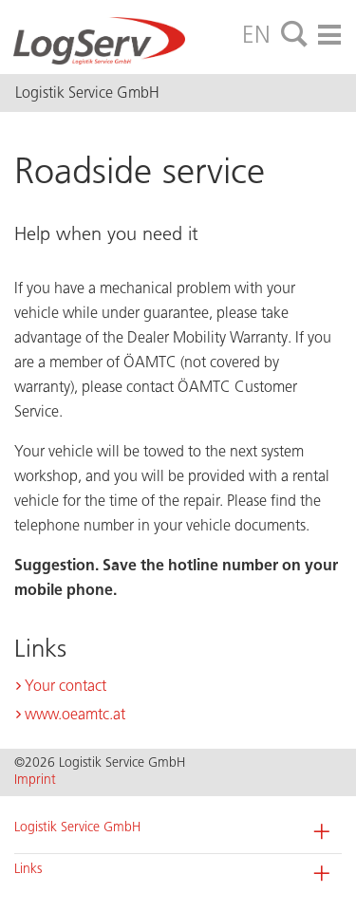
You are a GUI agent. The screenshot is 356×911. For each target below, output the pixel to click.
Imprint (35, 780)
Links (28, 869)
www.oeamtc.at (75, 714)
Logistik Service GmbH (77, 827)
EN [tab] (256, 34)
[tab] (294, 35)
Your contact (65, 686)
